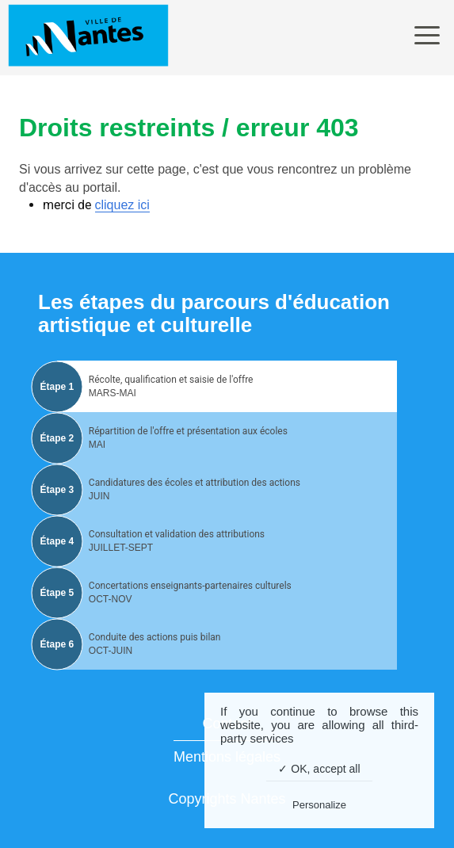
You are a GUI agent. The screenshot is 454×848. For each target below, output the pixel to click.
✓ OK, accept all (319, 768)
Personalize (319, 805)
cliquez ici (122, 205)
